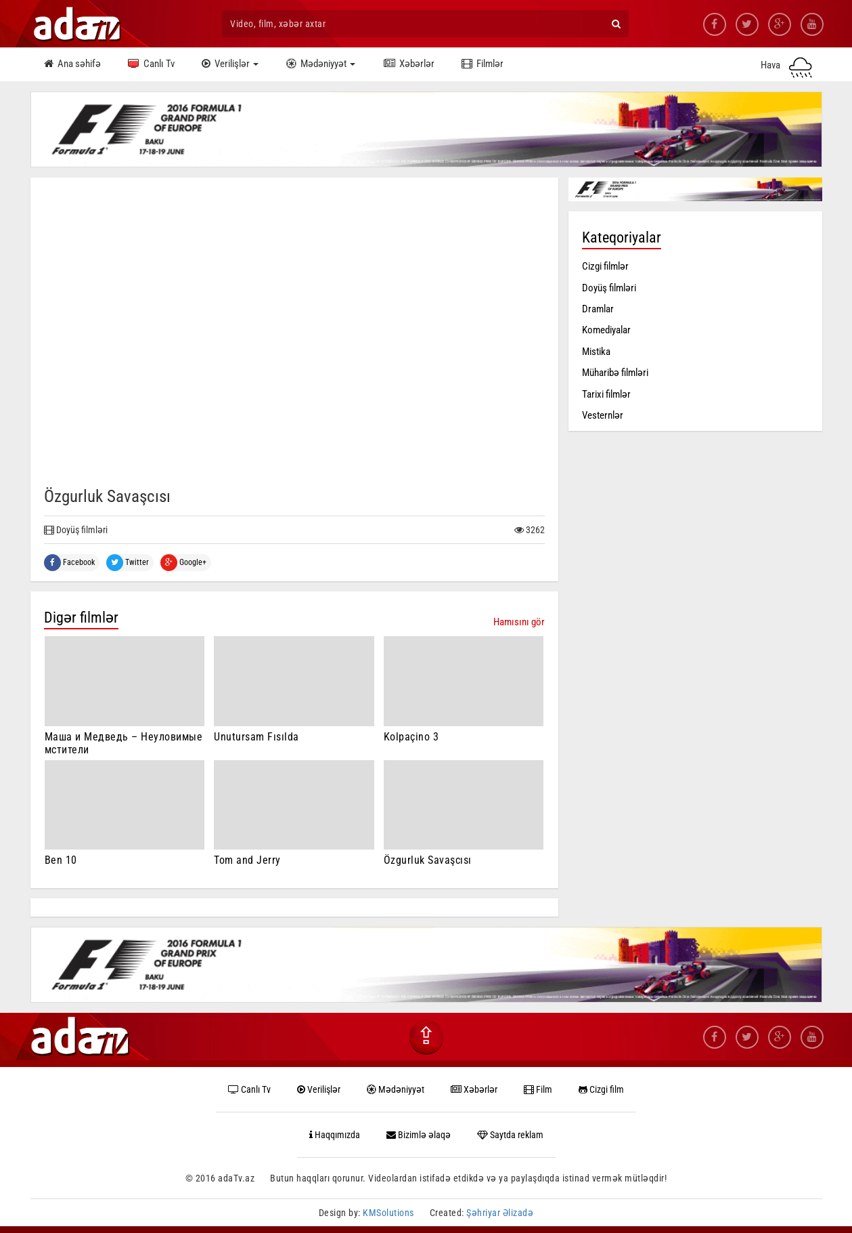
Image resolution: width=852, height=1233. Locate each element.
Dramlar (598, 309)
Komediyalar (606, 330)
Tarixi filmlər (606, 394)
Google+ (183, 562)
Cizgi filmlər (605, 266)
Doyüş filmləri (609, 288)
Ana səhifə (72, 64)
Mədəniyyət (320, 64)
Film (538, 1089)
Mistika (596, 352)
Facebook (69, 562)
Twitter (127, 562)
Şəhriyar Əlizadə (499, 1212)
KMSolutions (388, 1212)
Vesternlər (602, 415)
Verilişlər (230, 64)
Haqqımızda (334, 1134)
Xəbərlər (407, 64)
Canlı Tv (151, 64)
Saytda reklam (510, 1134)
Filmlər (480, 64)
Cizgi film (601, 1089)
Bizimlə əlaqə (418, 1134)
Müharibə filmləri (615, 373)
